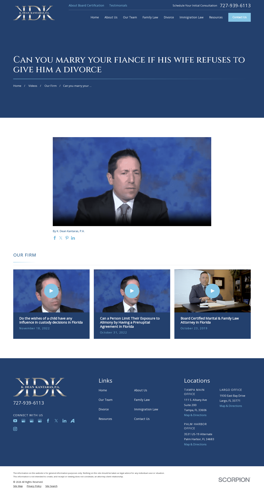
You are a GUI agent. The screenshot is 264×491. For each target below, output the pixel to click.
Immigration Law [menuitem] (192, 17)
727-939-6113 (235, 5)
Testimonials (118, 5)
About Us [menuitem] (111, 17)
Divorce (104, 409)
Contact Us (240, 17)
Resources (105, 419)
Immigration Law (146, 409)
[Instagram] (15, 429)
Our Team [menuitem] (130, 17)
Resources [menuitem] (216, 17)
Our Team (106, 400)
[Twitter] (56, 421)
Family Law (142, 400)
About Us (140, 390)
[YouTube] (15, 421)
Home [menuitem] (95, 17)
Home (103, 390)
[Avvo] (72, 421)
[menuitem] (18, 486)
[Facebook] (48, 421)
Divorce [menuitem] (169, 17)
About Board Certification (86, 5)
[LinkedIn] (64, 421)
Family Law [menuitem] (150, 17)
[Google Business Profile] (23, 421)
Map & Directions (195, 415)
